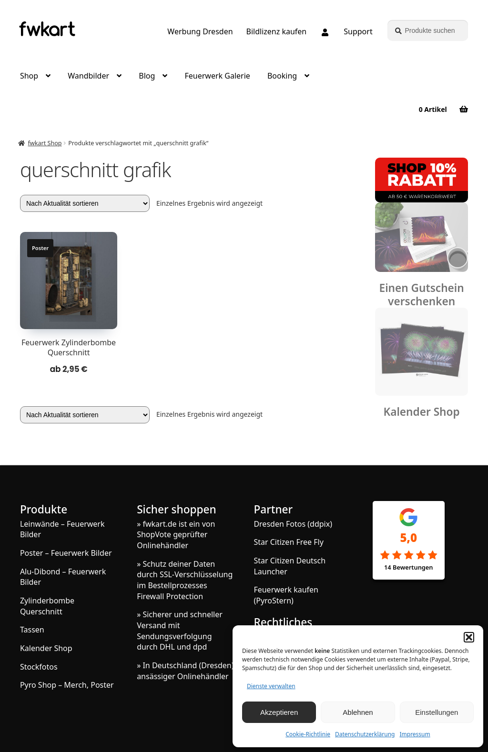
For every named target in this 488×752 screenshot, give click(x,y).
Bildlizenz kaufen (276, 31)
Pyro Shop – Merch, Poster (67, 685)
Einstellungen (436, 712)
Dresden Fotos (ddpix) (293, 524)
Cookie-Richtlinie (307, 734)
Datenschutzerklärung (365, 734)
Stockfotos (39, 667)
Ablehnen (358, 712)
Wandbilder (88, 75)
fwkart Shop (45, 143)
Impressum (414, 734)
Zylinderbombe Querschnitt (47, 606)
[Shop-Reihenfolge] (85, 203)
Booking (282, 75)
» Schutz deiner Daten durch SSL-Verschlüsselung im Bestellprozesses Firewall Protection (185, 580)
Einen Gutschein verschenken (421, 294)
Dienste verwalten (271, 686)
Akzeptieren (279, 712)
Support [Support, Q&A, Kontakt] (358, 31)
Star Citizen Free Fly (288, 542)
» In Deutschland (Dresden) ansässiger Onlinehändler (185, 671)
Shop (29, 75)
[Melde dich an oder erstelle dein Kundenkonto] (325, 33)
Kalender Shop (422, 411)
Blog (147, 75)
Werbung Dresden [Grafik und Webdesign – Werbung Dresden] (200, 31)
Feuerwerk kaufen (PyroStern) (286, 595)
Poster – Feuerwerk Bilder (66, 553)
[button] (469, 637)
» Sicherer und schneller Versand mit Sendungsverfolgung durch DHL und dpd (180, 630)
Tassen (32, 629)
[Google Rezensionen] (408, 556)
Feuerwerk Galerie (217, 75)
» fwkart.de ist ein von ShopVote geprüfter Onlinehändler (176, 535)
